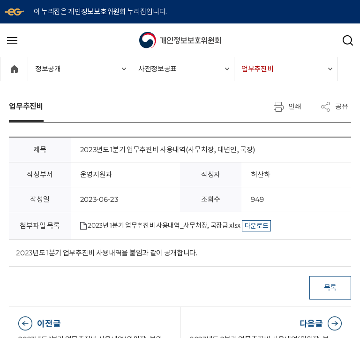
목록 (329, 287)
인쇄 (287, 106)
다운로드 (257, 226)
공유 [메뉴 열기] (334, 106)
